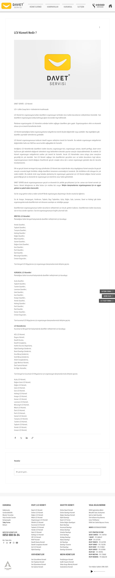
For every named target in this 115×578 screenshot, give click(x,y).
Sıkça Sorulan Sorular (9, 517)
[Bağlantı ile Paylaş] (32, 438)
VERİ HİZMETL (36, 554)
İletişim (5, 524)
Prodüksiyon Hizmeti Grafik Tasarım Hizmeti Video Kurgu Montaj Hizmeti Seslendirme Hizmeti (68, 563)
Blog (4, 527)
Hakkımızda (6, 510)
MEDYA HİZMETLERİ (67, 554)
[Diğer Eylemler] (99, 27)
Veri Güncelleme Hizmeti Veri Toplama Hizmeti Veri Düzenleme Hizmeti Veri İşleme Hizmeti (38, 560)
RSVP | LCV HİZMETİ (38, 505)
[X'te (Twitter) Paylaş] (21, 438)
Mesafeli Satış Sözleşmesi (97, 512)
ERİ (43, 554)
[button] (35, 6)
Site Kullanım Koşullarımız (97, 517)
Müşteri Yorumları (8, 515)
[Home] (110, 6)
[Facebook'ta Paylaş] (15, 438)
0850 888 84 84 (11, 535)
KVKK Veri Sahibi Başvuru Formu (99, 522)
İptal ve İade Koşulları (95, 515)
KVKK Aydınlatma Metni (96, 510)
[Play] (92, 571)
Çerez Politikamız (94, 520)
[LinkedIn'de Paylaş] (27, 438)
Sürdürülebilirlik (7, 512)
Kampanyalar (7, 520)
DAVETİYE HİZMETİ (67, 505)
